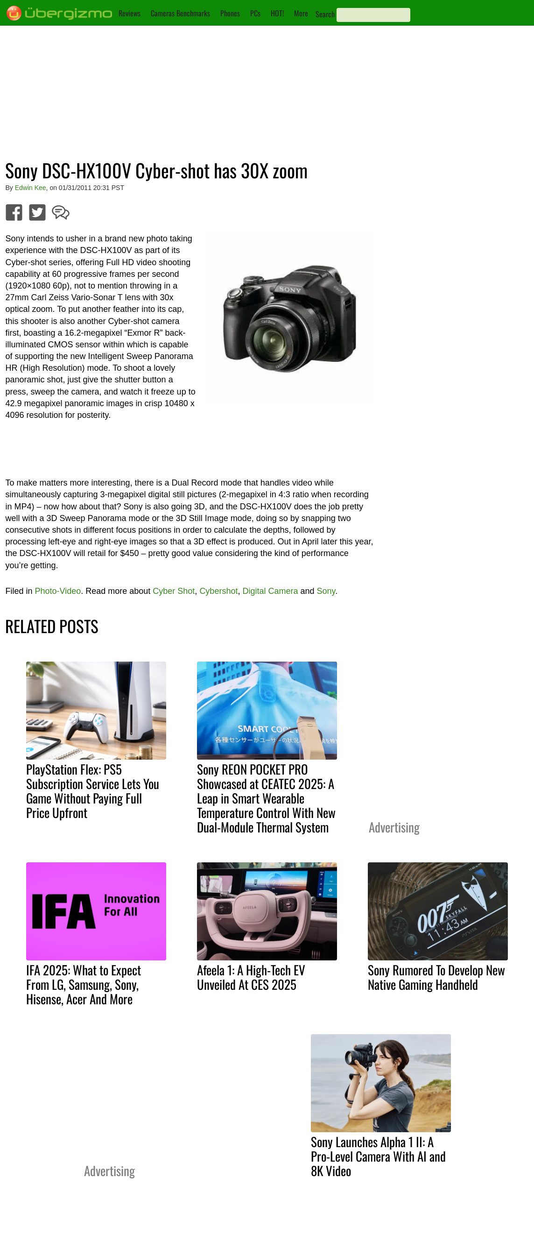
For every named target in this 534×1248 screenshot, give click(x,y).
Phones (230, 13)
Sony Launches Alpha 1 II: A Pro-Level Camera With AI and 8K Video (378, 1156)
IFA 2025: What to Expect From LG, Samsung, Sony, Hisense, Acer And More (83, 984)
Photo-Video (58, 591)
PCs (255, 13)
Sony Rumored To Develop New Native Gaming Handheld (436, 977)
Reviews (130, 13)
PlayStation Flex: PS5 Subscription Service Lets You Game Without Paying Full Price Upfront (92, 791)
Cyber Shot (174, 591)
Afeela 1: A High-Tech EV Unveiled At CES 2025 (251, 977)
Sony (326, 591)
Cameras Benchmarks (180, 13)
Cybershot (218, 591)
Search (325, 14)
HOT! (277, 13)
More (301, 13)
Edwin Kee (30, 187)
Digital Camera (270, 591)
